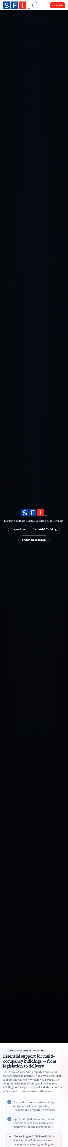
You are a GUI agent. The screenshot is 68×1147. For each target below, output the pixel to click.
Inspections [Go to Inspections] (18, 529)
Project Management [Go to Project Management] (34, 539)
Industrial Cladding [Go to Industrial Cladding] (45, 529)
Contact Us (57, 5)
